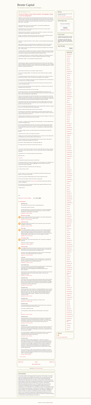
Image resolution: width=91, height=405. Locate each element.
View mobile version (36, 364)
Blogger (51, 402)
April (68, 61)
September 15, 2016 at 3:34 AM (26, 285)
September (69, 96)
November (69, 54)
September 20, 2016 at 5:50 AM (26, 335)
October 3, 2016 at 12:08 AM (26, 354)
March (68, 69)
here (31, 113)
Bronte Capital (25, 4)
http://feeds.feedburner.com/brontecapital (65, 16)
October (68, 56)
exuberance (23, 246)
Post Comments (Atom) (38, 368)
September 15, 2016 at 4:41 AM (26, 296)
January (68, 90)
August (68, 85)
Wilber (22, 228)
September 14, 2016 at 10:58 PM (27, 255)
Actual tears (20, 157)
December (69, 71)
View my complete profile (62, 337)
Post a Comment (23, 356)
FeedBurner (67, 29)
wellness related (34, 181)
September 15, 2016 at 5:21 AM (26, 301)
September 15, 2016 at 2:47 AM (26, 275)
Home (36, 361)
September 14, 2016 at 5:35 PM (26, 213)
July (67, 100)
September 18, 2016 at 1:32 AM (26, 314)
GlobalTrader (23, 221)
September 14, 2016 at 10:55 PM (27, 244)
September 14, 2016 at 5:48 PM (26, 219)
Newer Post (20, 361)
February (68, 81)
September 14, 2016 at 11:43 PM (27, 262)
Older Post (51, 361)
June (68, 58)
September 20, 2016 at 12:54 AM (26, 322)
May (67, 59)
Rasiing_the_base (24, 215)
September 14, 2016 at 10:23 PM (27, 235)
